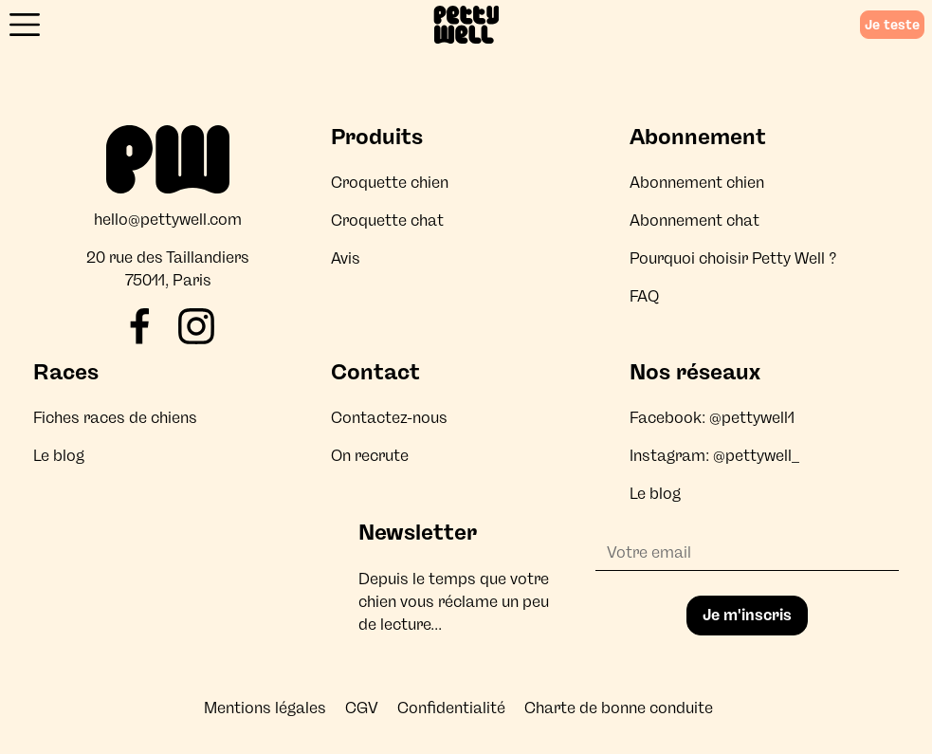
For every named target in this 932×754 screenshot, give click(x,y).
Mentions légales (265, 708)
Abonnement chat (694, 220)
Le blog (58, 456)
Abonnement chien (697, 183)
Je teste (892, 24)
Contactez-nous (389, 418)
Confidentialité (451, 708)
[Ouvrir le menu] (25, 25)
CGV (361, 708)
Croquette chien (389, 183)
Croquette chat (387, 220)
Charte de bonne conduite (618, 708)
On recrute (370, 456)
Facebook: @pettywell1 (712, 418)
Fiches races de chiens (115, 418)
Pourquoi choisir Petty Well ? (733, 258)
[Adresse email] (747, 553)
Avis (345, 258)
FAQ (644, 296)
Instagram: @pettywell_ (714, 456)
